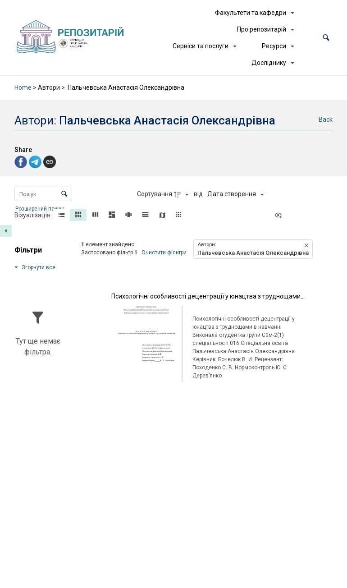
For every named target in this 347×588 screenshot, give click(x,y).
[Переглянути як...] (280, 215)
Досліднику (268, 62)
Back (326, 119)
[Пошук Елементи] (43, 194)
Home (23, 87)
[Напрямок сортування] (182, 194)
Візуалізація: (33, 215)
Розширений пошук (40, 208)
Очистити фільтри (164, 252)
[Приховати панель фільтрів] (6, 231)
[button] (326, 37)
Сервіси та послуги (200, 46)
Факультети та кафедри (250, 12)
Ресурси (274, 46)
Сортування (154, 194)
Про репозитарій (261, 29)
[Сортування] (235, 194)
